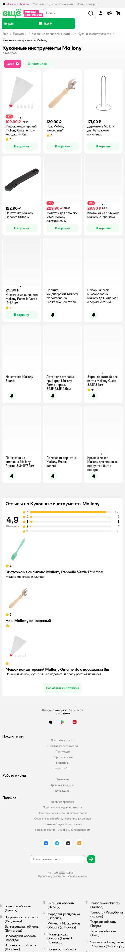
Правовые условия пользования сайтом (62, 876)
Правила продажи (62, 801)
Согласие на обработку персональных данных (62, 818)
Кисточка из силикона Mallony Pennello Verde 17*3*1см (54, 572)
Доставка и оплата (62, 740)
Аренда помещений (62, 785)
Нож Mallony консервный (28, 620)
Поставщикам (62, 790)
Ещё (5, 34)
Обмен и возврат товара (62, 746)
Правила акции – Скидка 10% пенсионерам (62, 829)
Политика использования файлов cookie (62, 813)
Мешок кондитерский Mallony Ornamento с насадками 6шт (58, 669)
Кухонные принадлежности (50, 34)
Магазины (62, 762)
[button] (45, 23)
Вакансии (62, 779)
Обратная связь (63, 757)
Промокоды (62, 751)
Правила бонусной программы (63, 824)
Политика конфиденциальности (62, 807)
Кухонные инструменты (94, 34)
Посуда (18, 34)
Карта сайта (62, 768)
